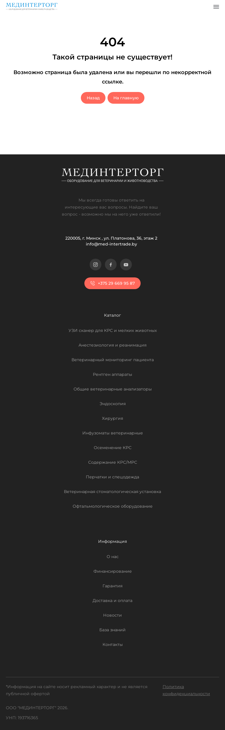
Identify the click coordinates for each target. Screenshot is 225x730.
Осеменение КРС (113, 447)
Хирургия (112, 418)
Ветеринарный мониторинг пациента (112, 359)
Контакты (113, 644)
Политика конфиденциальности (186, 690)
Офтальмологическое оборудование (113, 506)
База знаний (112, 629)
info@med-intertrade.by (111, 244)
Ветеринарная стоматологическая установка (112, 491)
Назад (93, 97)
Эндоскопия (113, 403)
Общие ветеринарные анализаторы (113, 389)
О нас (113, 556)
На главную (126, 97)
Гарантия (112, 586)
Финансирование (112, 571)
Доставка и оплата (112, 600)
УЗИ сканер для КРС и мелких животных (113, 330)
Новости (112, 615)
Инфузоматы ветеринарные (112, 433)
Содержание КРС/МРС (112, 462)
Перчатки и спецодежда (112, 477)
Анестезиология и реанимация (112, 345)
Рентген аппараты (112, 374)
